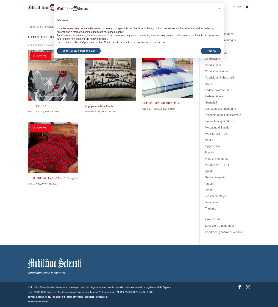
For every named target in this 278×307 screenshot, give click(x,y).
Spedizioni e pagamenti (219, 225)
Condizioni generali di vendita (223, 232)
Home (31, 26)
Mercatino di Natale (217, 127)
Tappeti (209, 183)
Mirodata (43, 301)
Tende (209, 189)
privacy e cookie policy (39, 297)
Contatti (235, 8)
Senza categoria (215, 177)
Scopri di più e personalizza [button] (78, 50)
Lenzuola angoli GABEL (220, 121)
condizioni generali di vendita (68, 297)
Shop (40, 26)
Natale (209, 139)
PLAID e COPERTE (217, 164)
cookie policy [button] (117, 31)
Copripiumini (213, 65)
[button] (219, 8)
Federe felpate (214, 96)
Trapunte (210, 208)
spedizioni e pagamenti (96, 297)
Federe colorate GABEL (220, 90)
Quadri (209, 171)
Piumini (209, 152)
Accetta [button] (211, 50)
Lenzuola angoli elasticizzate (223, 114)
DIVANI (209, 83)
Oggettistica (212, 146)
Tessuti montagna (216, 196)
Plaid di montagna (216, 158)
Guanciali (211, 102)
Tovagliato (211, 202)
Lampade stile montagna (220, 108)
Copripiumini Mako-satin (220, 77)
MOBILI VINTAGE (216, 133)
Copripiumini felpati (217, 71)
